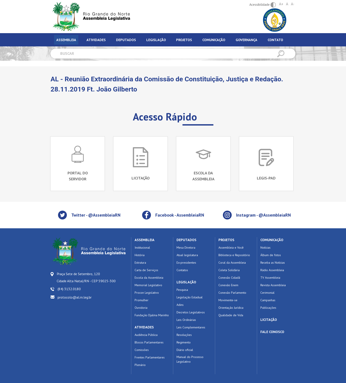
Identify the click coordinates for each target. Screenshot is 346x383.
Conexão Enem (228, 285)
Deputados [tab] (126, 40)
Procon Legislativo (147, 293)
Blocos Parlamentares (149, 342)
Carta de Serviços (146, 270)
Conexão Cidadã (229, 278)
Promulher (142, 300)
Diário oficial (185, 350)
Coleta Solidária (229, 270)
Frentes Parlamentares (150, 357)
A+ (281, 4)
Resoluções (184, 335)
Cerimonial (267, 293)
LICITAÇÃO (268, 319)
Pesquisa (182, 290)
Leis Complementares (191, 327)
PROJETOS (226, 240)
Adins (180, 305)
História (140, 255)
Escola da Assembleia (149, 278)
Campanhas (267, 300)
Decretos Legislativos (191, 312)
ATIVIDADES (144, 327)
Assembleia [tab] (66, 40)
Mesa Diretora (186, 248)
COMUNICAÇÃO (271, 240)
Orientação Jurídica (230, 308)
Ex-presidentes (186, 263)
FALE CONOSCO (272, 332)
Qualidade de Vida (230, 315)
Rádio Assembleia (272, 270)
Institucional (142, 248)
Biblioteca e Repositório (234, 255)
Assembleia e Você (231, 248)
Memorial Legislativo (148, 285)
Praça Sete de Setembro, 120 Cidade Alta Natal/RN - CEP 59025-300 (86, 277)
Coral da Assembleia (232, 263)
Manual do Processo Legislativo (190, 359)
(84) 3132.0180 (69, 289)
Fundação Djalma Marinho (152, 315)
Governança (246, 40)
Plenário (140, 365)
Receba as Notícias (272, 263)
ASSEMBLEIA (144, 240)
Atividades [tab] (96, 40)
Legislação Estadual (190, 297)
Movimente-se (227, 300)
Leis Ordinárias (186, 320)
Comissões (142, 350)
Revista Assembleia (273, 285)
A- (292, 4)
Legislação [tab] (156, 40)
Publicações (268, 308)
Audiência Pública (146, 335)
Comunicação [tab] (213, 40)
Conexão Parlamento (232, 293)
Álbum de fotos (270, 255)
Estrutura (140, 263)
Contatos (182, 270)
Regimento (184, 342)
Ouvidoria (141, 308)
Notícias (265, 248)
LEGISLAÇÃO (186, 282)
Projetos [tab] (184, 40)
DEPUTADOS (186, 240)
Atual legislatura (187, 255)
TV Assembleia (270, 278)
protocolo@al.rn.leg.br (75, 297)
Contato (275, 40)
